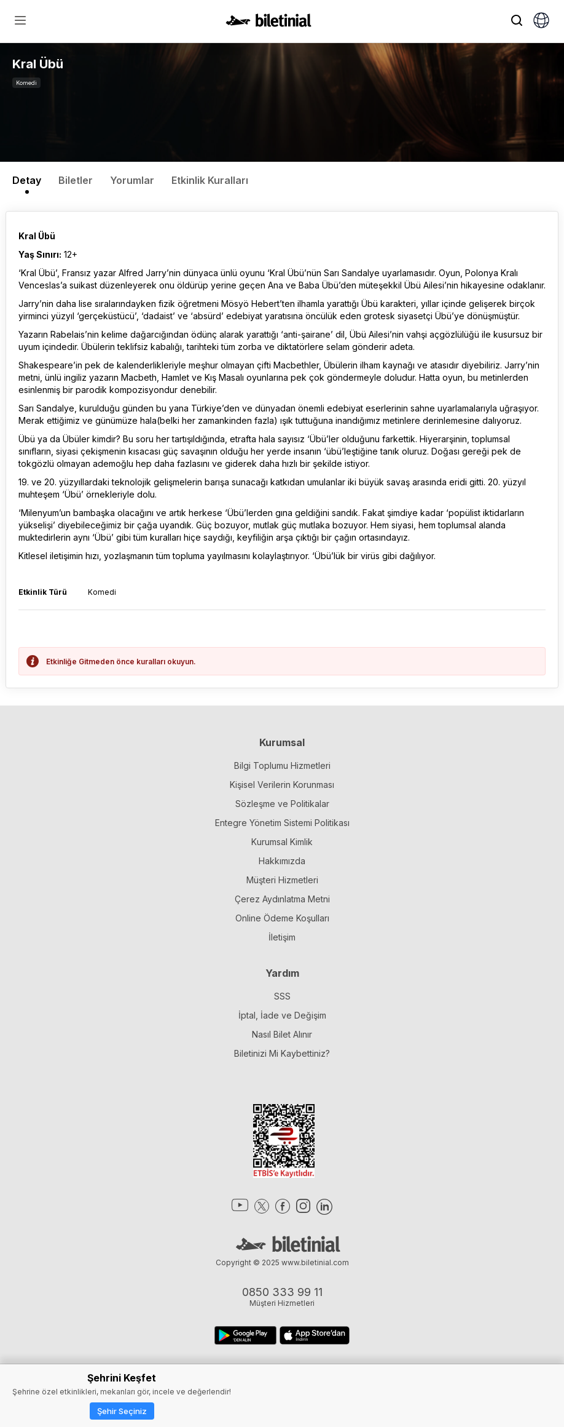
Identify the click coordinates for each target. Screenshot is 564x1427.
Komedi (26, 82)
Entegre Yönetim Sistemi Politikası (282, 822)
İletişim (282, 937)
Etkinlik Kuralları (209, 180)
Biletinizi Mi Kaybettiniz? (282, 1053)
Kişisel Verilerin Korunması (282, 784)
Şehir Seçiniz (122, 1411)
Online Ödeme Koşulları (282, 918)
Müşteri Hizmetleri (282, 880)
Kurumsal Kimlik (282, 842)
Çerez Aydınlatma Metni (282, 899)
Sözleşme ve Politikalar (282, 803)
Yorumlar (132, 180)
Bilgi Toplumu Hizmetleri (282, 765)
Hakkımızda (282, 861)
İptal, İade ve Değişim (282, 1015)
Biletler (75, 180)
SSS (282, 996)
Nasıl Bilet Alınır (282, 1034)
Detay (26, 180)
